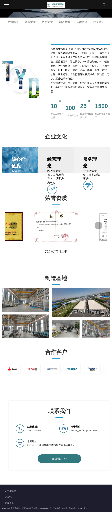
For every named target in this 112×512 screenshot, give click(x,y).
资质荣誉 (47, 22)
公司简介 (13, 22)
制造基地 (64, 22)
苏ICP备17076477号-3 (78, 508)
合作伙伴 (81, 22)
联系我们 (98, 22)
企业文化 (30, 22)
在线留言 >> (59, 458)
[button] (13, 225)
